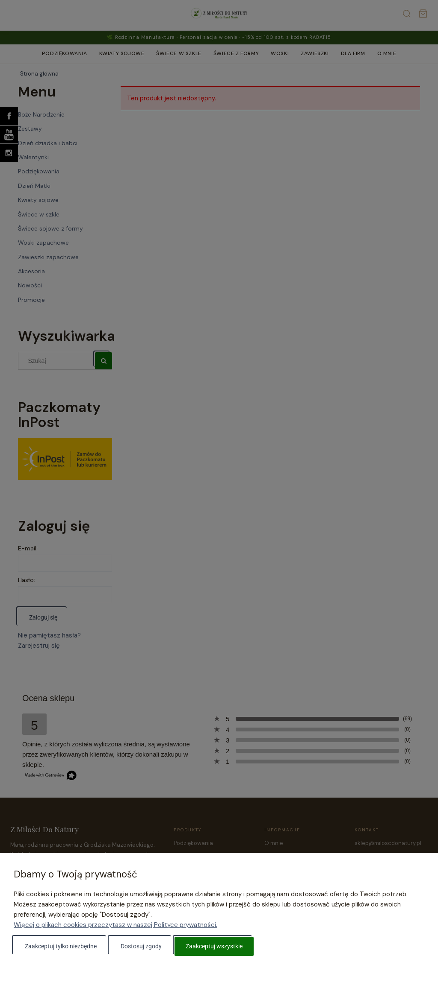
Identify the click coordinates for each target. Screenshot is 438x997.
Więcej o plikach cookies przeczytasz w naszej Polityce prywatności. (115, 925)
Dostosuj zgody (141, 946)
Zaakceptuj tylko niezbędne (61, 946)
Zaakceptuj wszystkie (214, 946)
